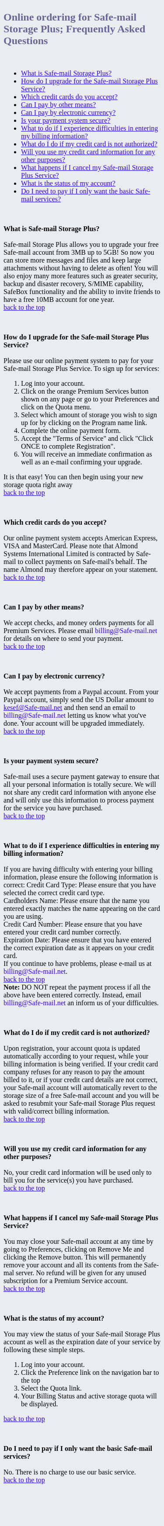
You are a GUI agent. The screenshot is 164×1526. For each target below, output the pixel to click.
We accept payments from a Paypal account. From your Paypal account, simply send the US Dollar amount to (81, 687)
